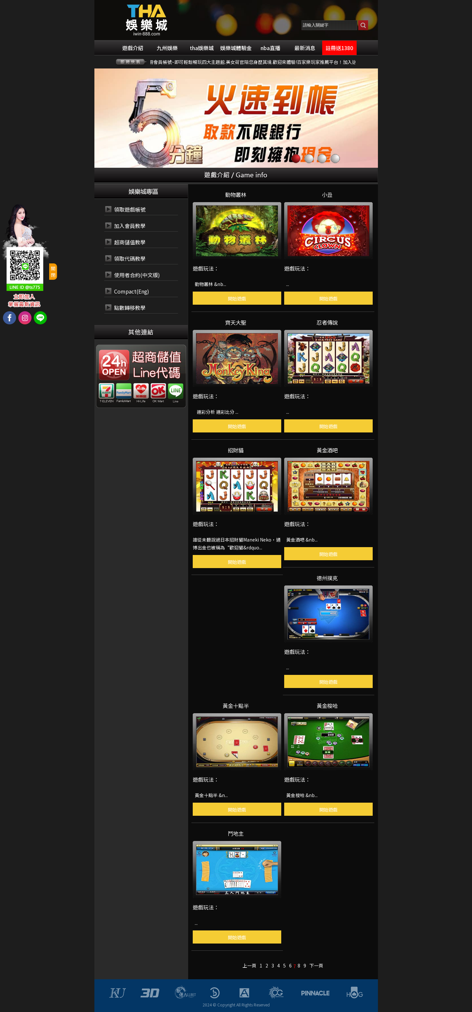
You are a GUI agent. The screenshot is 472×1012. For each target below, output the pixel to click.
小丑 (327, 194)
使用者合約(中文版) (137, 275)
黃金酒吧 (327, 449)
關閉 (53, 271)
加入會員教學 (130, 226)
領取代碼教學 (130, 258)
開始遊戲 (237, 298)
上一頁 (249, 965)
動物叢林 (235, 194)
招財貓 (236, 449)
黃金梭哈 (327, 705)
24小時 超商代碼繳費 (156, 357)
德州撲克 (327, 577)
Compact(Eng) (131, 291)
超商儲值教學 (130, 242)
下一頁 (316, 965)
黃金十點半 (236, 705)
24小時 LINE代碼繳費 (156, 373)
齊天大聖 (235, 321)
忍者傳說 (327, 321)
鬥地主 (236, 833)
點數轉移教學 (130, 308)
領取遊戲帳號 (130, 209)
